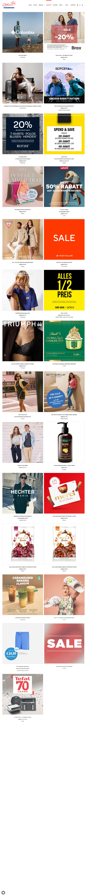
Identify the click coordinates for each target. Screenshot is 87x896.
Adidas (64, 163)
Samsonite (23, 108)
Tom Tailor (64, 266)
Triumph (22, 368)
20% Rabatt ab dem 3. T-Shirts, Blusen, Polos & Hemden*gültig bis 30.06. (23, 158)
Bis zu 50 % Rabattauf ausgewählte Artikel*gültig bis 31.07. (64, 211)
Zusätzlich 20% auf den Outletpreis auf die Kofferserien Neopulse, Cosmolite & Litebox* (22, 106)
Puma (22, 418)
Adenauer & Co (23, 467)
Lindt (64, 366)
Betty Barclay (64, 418)
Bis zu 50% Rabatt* (23, 55)
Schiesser (22, 317)
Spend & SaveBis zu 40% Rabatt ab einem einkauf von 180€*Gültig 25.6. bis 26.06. (64, 158)
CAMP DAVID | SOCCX (61, 317)
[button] (82, 5)
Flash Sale (70, 317)
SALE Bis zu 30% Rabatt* (23, 465)
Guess (22, 266)
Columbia (22, 57)
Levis (64, 215)
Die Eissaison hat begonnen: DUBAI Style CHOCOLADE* (64, 364)
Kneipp (64, 469)
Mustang (22, 163)
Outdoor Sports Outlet (64, 110)
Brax (64, 59)
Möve (22, 213)
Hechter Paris (22, 520)
